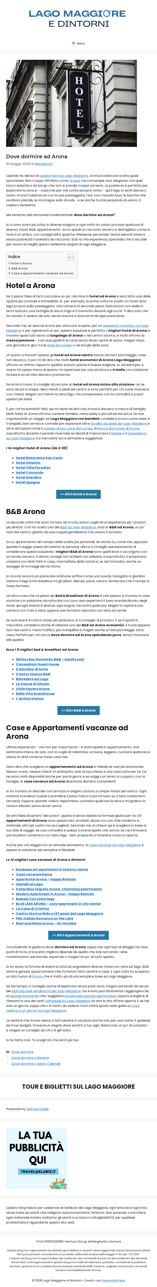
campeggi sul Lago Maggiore (68, 1001)
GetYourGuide (37, 1109)
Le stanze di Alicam (32, 684)
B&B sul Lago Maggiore (78, 527)
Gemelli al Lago (29, 884)
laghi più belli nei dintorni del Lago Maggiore (46, 991)
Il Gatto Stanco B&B (33, 674)
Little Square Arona (33, 688)
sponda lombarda (24, 996)
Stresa (74, 180)
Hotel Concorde (29, 472)
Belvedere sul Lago (32, 679)
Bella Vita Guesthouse (35, 693)
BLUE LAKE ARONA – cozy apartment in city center (58, 903)
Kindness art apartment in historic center (52, 869)
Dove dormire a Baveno (30, 1057)
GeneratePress (113, 1280)
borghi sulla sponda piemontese (90, 996)
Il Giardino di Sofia (32, 669)
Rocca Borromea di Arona (118, 428)
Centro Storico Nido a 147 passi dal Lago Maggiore (59, 913)
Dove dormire (22, 1052)
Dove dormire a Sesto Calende (36, 1063)
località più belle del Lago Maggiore (119, 423)
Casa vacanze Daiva (34, 874)
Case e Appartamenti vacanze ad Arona (42, 273)
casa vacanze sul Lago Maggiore (115, 845)
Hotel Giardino (28, 477)
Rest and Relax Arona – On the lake (46, 923)
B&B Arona (19, 268)
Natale (116, 433)
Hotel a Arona (21, 263)
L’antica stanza (30, 698)
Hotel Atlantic (28, 462)
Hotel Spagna (28, 482)
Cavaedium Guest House (37, 664)
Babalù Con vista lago (35, 899)
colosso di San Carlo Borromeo (68, 428)
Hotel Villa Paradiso (33, 467)
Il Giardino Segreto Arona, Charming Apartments (59, 889)
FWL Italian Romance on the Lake (44, 918)
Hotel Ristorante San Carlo (39, 458)
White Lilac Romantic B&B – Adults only (50, 659)
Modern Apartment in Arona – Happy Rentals (55, 894)
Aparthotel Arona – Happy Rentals (46, 879)
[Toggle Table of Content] (68, 257)
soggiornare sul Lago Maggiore (63, 175)
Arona (37, 976)
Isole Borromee (59, 345)
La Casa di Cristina (32, 908)
